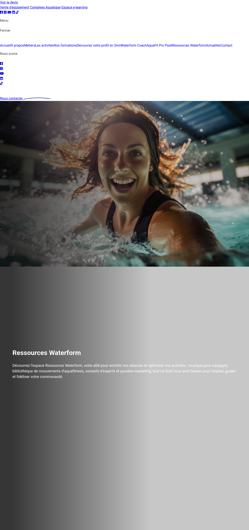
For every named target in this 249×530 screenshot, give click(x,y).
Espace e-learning (74, 7)
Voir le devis (9, 2)
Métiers (29, 45)
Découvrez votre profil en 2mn (99, 45)
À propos (17, 45)
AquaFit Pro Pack (159, 45)
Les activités (44, 45)
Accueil (5, 45)
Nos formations (65, 45)
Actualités (213, 45)
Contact (226, 45)
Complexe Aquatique (45, 7)
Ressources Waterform (189, 45)
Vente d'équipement (14, 7)
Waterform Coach (134, 45)
